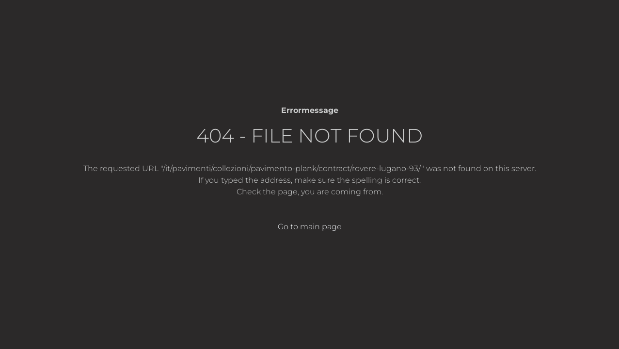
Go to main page (310, 226)
